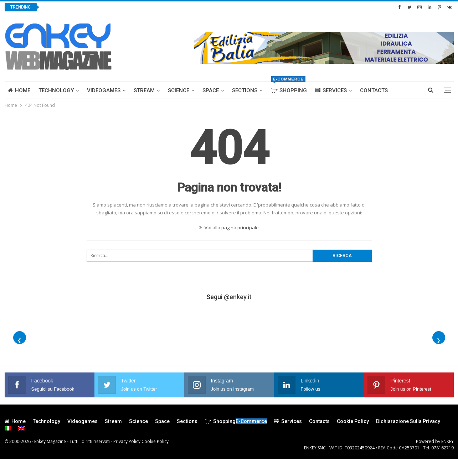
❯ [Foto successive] (439, 340)
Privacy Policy (126, 441)
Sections (244, 90)
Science (178, 90)
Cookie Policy (353, 421)
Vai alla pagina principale (229, 227)
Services (331, 90)
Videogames (103, 90)
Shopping (289, 88)
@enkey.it (238, 297)
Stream (144, 90)
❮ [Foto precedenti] (19, 340)
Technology (56, 90)
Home (19, 90)
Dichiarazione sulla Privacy (408, 421)
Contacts (374, 90)
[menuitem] (8, 428)
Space (210, 90)
